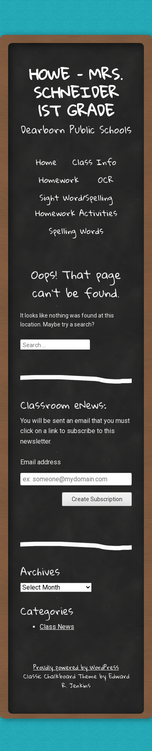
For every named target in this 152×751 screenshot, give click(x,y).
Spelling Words (76, 230)
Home (46, 162)
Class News (57, 627)
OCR (105, 179)
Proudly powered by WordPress (76, 667)
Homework (59, 179)
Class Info (94, 162)
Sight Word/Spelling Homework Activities (76, 205)
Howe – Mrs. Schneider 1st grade (76, 92)
